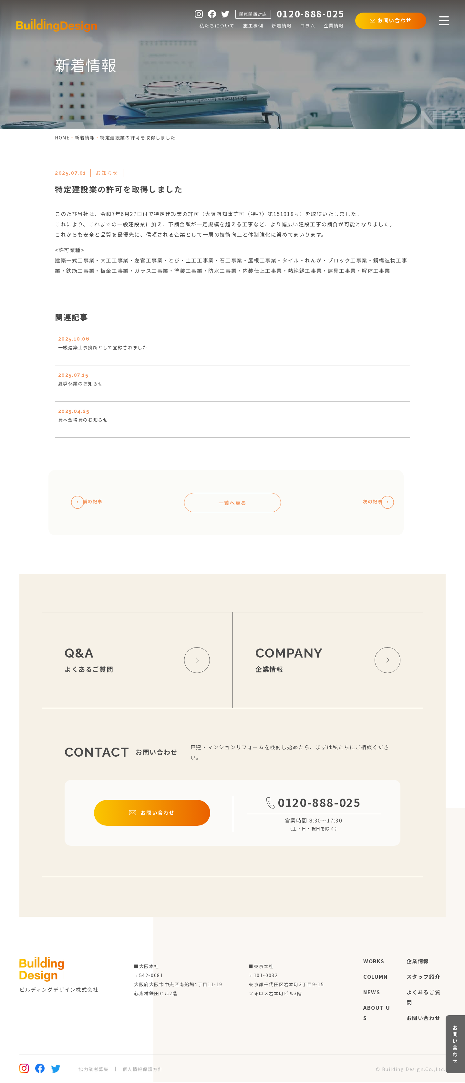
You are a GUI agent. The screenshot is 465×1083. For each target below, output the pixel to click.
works (374, 962)
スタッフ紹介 (424, 977)
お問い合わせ (424, 1019)
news (371, 993)
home (62, 137)
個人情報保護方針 (143, 1070)
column (375, 977)
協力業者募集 (93, 1070)
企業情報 (418, 962)
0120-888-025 (313, 810)
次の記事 (374, 503)
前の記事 (91, 503)
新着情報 (85, 137)
